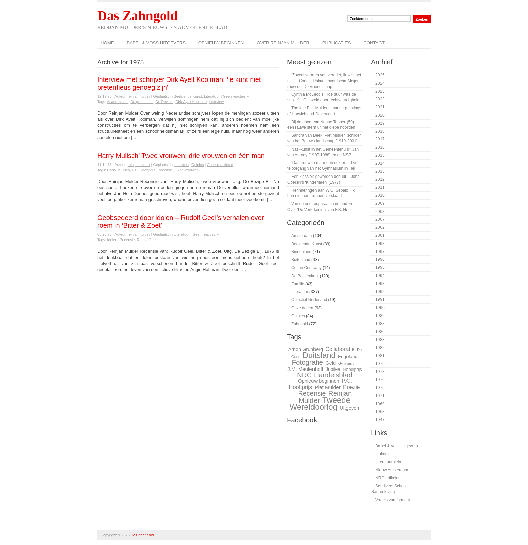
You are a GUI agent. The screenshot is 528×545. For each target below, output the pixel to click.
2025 (380, 75)
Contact (374, 42)
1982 (380, 347)
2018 (380, 131)
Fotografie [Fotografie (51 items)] (307, 362)
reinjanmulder (139, 96)
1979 (380, 363)
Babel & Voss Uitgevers (156, 42)
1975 (380, 387)
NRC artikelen (388, 478)
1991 (380, 299)
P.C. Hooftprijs (144, 170)
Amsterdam (301, 235)
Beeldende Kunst (188, 96)
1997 (380, 251)
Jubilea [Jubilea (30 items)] (333, 369)
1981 (380, 355)
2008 (380, 211)
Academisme (118, 102)
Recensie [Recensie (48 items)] (312, 393)
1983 (380, 339)
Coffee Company (306, 267)
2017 (380, 139)
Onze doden (302, 308)
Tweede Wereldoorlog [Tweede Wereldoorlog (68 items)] (320, 403)
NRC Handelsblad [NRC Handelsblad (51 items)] (324, 375)
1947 (380, 419)
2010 (380, 195)
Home (107, 42)
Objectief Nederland (309, 299)
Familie (297, 284)
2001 (380, 235)
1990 (380, 307)
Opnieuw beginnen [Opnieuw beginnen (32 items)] (318, 381)
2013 (380, 171)
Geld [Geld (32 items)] (330, 363)
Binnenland (301, 251)
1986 (380, 331)
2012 (380, 179)
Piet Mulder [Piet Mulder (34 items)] (327, 387)
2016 (380, 147)
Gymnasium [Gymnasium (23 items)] (348, 363)
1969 (380, 404)
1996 (380, 259)
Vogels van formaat (392, 500)
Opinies (197, 165)
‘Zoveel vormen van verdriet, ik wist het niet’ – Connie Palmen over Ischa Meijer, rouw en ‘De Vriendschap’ (324, 81)
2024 (380, 83)
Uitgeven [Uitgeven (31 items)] (349, 408)
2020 (380, 115)
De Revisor (164, 102)
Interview (216, 102)
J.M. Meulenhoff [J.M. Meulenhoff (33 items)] (305, 369)
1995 (380, 267)
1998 (380, 243)
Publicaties (336, 42)
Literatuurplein (388, 462)
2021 (380, 107)
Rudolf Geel (146, 240)
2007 (380, 219)
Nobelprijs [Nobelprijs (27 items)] (352, 369)
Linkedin (383, 454)
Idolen (112, 240)
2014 (380, 163)
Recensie (165, 170)
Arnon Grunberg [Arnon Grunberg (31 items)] (305, 349)
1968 (380, 411)
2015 (380, 155)
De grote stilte (141, 102)
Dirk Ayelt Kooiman (191, 102)
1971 (380, 395)
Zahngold (299, 324)
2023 (380, 91)
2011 (380, 187)
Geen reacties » (236, 96)
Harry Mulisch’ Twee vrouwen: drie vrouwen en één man (181, 155)
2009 (380, 203)
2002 (380, 227)
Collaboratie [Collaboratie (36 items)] (339, 349)
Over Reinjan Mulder (283, 42)
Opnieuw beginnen (221, 42)
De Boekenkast (305, 276)
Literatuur (212, 96)
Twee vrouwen (187, 170)
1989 (380, 315)
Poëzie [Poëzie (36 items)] (351, 387)
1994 (380, 275)
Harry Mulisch (118, 170)
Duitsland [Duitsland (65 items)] (319, 355)
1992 (380, 291)
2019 (380, 123)
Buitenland (300, 259)
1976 (380, 379)
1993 (380, 283)
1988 (380, 323)
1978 (380, 371)
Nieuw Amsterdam (391, 470)
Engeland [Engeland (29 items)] (347, 356)
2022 (380, 99)
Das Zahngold (137, 15)
